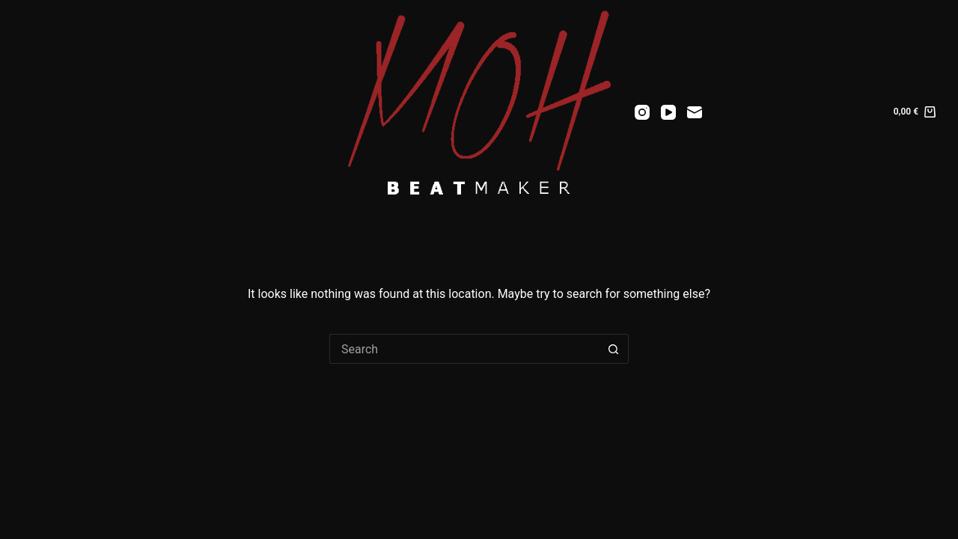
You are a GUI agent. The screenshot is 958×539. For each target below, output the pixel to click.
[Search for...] (464, 349)
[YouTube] (668, 112)
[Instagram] (642, 112)
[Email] (694, 112)
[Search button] (614, 349)
